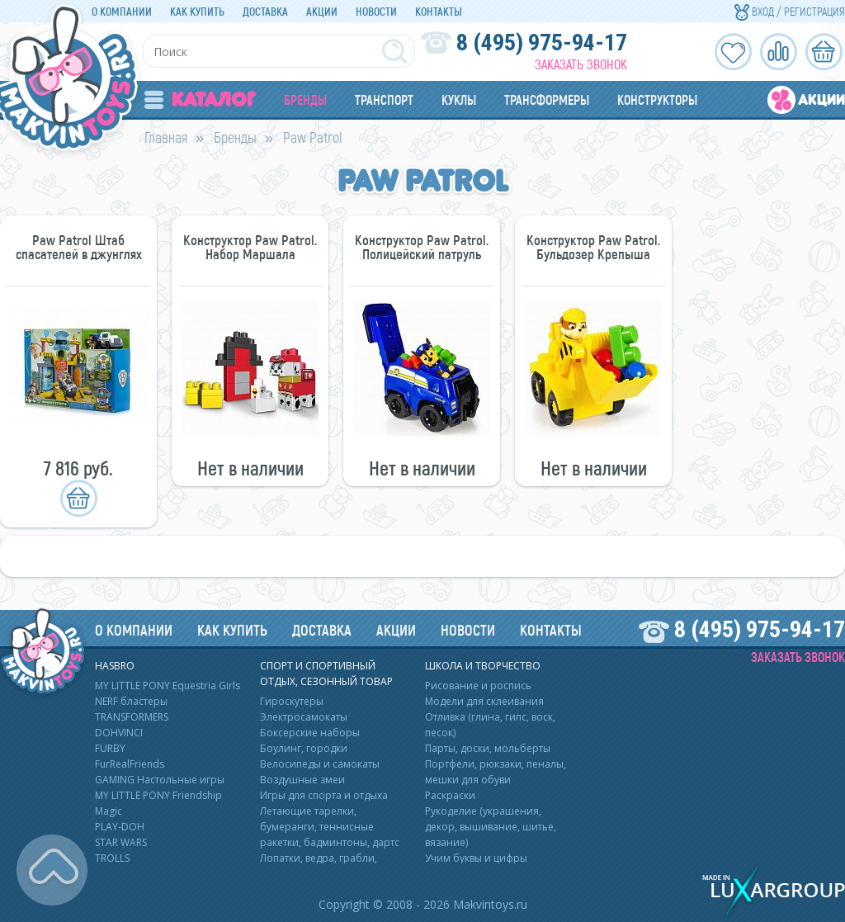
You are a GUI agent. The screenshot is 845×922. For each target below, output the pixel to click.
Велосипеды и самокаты (320, 764)
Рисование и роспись (478, 685)
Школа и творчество (483, 666)
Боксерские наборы (310, 733)
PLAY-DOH (119, 827)
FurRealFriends (129, 764)
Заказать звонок (581, 64)
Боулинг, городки (303, 748)
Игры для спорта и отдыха (324, 795)
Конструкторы (657, 99)
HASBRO (115, 666)
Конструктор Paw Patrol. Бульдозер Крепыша (593, 247)
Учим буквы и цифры (476, 858)
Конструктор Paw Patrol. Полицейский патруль (422, 247)
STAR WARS (121, 842)
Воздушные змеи (302, 780)
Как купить (197, 11)
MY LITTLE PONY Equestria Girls (167, 685)
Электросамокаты (303, 717)
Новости (376, 11)
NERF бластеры (131, 701)
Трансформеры (546, 99)
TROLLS (112, 858)
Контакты (438, 11)
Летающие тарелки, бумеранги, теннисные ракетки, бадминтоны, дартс (329, 826)
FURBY (110, 748)
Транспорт (384, 99)
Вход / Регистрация (789, 11)
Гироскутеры (291, 701)
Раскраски (450, 795)
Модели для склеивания (484, 701)
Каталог (200, 99)
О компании (122, 11)
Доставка (265, 11)
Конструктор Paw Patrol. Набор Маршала (250, 247)
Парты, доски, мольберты (487, 748)
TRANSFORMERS (131, 717)
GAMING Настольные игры (159, 780)
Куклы (458, 99)
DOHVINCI (119, 733)
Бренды (305, 99)
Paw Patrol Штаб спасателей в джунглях (79, 247)
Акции (322, 11)
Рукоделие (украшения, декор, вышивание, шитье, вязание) (490, 826)
